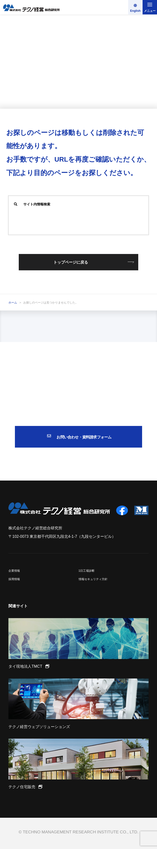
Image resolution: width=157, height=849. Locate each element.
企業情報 (14, 570)
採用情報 (14, 579)
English (135, 11)
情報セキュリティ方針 (93, 579)
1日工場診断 (87, 570)
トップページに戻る (70, 262)
